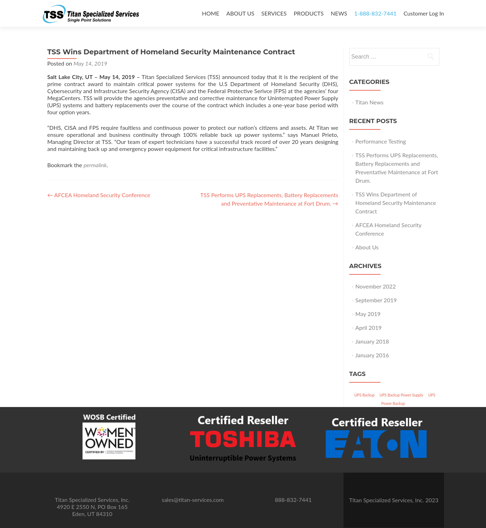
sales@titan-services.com (193, 499)
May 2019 (368, 313)
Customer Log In (423, 13)
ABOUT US (240, 13)
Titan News (370, 102)
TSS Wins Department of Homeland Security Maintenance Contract (396, 202)
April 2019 (369, 327)
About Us (367, 247)
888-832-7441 (293, 499)
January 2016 (372, 355)
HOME (210, 13)
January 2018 (372, 341)
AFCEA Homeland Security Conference (98, 195)
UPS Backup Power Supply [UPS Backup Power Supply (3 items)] (401, 395)
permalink (95, 165)
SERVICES (274, 13)
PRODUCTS (309, 13)
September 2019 (376, 300)
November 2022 (376, 286)
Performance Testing (381, 141)
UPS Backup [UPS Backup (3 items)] (364, 395)
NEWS (339, 13)
